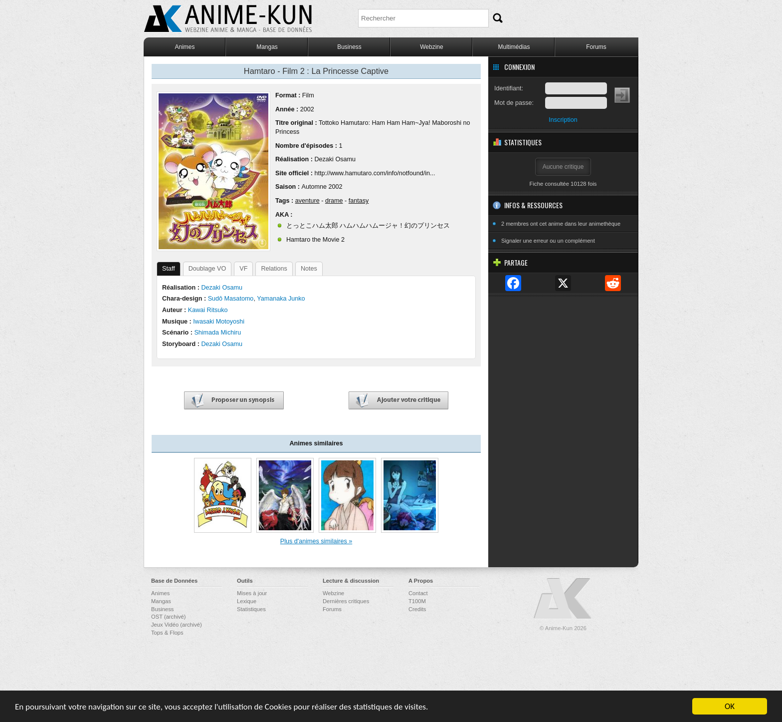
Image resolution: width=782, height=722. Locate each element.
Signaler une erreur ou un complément (548, 241)
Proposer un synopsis (234, 400)
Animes (185, 46)
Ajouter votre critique (398, 400)
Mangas (267, 46)
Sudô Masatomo (231, 298)
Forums (596, 46)
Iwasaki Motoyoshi (218, 321)
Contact (418, 593)
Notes (309, 268)
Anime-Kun (563, 599)
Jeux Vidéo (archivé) (176, 625)
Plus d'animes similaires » (316, 541)
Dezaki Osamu (335, 159)
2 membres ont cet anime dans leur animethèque (560, 224)
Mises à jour (252, 593)
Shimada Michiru (217, 332)
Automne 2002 (321, 186)
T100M (417, 601)
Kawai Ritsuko (208, 310)
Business (349, 46)
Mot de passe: (514, 102)
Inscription (563, 119)
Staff (168, 268)
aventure (307, 200)
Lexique (246, 601)
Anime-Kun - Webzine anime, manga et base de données (228, 18)
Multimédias (514, 46)
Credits (417, 609)
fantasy (359, 200)
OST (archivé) (168, 617)
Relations (274, 268)
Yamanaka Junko (281, 298)
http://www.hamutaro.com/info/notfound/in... (374, 173)
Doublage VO (207, 268)
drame (334, 200)
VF (243, 268)
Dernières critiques (346, 601)
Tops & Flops (167, 633)
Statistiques (251, 609)
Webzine (431, 46)
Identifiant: (508, 88)
